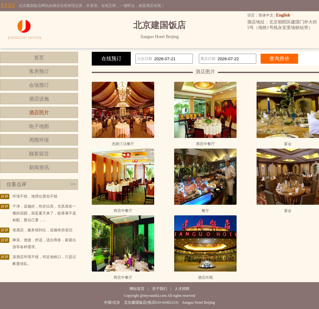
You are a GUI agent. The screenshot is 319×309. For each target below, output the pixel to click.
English (283, 15)
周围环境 (39, 140)
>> (73, 184)
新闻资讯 (39, 167)
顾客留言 (39, 153)
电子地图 (39, 126)
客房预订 (39, 71)
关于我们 (159, 289)
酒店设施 (39, 98)
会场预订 (39, 85)
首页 (39, 57)
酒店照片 (39, 112)
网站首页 (137, 289)
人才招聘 (181, 289)
